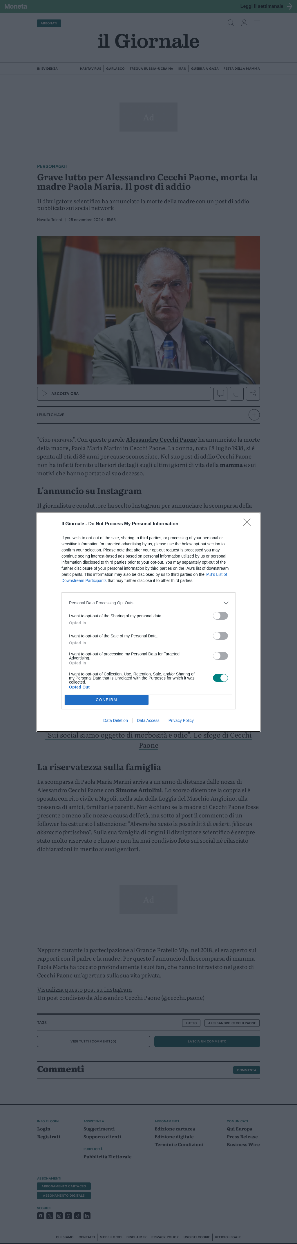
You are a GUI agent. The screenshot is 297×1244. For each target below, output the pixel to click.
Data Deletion (115, 720)
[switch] (220, 616)
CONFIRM (106, 699)
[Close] (248, 524)
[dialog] (148, 622)
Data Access (148, 720)
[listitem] (148, 603)
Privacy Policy (181, 720)
